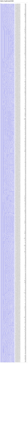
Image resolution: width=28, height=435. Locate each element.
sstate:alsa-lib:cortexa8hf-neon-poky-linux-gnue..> (7, 8)
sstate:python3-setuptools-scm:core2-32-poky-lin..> (7, 342)
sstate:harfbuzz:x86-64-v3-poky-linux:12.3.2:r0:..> (7, 117)
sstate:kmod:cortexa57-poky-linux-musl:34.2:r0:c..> (7, 128)
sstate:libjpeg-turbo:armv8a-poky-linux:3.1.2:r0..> (7, 198)
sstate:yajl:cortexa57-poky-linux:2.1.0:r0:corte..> (7, 431)
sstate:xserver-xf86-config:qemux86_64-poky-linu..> (7, 425)
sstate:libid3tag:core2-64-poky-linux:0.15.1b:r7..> (7, 192)
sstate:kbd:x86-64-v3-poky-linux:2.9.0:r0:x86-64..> (7, 126)
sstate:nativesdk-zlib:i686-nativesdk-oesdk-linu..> (7, 278)
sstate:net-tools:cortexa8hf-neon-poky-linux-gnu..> (7, 280)
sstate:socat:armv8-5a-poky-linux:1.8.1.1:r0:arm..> (7, 367)
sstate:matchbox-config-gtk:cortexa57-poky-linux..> (7, 245)
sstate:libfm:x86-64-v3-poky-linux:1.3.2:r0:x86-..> (7, 179)
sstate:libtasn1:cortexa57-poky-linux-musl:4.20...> (7, 220)
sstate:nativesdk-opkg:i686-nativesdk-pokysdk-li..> (7, 269)
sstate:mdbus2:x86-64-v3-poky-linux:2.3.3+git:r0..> (7, 250)
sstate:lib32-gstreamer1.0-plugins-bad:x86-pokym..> (7, 140)
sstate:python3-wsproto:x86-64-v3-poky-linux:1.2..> (7, 349)
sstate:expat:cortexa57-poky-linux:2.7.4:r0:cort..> (7, 83)
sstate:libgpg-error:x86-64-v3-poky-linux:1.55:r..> (7, 188)
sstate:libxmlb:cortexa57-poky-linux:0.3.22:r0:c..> (7, 230)
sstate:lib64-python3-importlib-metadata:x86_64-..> (7, 167)
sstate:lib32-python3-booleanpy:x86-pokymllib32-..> (7, 156)
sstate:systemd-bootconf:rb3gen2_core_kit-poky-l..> (7, 376)
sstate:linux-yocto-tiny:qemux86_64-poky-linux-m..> (7, 234)
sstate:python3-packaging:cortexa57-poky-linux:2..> (7, 326)
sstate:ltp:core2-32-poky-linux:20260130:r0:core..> (7, 240)
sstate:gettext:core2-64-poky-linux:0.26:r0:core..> (7, 93)
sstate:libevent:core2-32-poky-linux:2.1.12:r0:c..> (7, 178)
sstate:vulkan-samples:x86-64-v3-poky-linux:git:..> (7, 400)
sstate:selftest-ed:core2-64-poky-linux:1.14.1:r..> (7, 356)
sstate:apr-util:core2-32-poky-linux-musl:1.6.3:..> (7, 11)
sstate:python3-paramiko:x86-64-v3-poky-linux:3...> (7, 327)
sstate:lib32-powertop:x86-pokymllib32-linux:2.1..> (7, 155)
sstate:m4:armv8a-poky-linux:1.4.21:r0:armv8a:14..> (7, 241)
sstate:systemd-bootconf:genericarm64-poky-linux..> (7, 372)
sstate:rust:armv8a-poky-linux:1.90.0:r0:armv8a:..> (7, 355)
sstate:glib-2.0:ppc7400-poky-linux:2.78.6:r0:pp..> (7, 98)
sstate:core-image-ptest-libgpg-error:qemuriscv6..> (7, 45)
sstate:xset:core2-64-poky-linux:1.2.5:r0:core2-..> (7, 427)
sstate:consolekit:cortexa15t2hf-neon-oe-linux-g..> (7, 34)
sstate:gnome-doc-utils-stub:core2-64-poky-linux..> (7, 100)
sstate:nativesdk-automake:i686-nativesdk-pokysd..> (7, 259)
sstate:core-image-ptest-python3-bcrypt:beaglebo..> (7, 50)
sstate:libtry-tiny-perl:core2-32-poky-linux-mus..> (7, 222)
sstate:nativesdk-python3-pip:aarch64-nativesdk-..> (7, 273)
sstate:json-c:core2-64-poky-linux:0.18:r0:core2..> (7, 124)
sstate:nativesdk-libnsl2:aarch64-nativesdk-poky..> (7, 264)
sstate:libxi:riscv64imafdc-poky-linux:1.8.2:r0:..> (7, 226)
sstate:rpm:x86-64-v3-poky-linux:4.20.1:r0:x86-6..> (7, 354)
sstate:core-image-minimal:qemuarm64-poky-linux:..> (7, 36)
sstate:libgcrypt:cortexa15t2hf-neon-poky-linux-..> (7, 184)
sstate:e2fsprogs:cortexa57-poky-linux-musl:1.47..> (7, 79)
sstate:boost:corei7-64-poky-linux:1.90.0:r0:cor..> (7, 21)
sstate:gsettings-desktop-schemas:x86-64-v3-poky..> (7, 105)
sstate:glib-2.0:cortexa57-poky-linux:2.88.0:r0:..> (7, 97)
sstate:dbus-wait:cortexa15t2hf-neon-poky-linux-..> (7, 70)
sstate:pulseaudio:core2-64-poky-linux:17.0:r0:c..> (7, 300)
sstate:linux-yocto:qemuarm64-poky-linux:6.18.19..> (7, 237)
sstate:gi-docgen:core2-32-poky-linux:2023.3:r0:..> (7, 94)
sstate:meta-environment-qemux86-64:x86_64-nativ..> (7, 254)
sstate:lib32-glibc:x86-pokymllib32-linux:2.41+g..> (7, 139)
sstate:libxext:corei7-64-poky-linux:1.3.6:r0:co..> (7, 224)
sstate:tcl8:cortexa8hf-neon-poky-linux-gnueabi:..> (7, 386)
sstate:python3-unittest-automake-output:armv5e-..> (7, 347)
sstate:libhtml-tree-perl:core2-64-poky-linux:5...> (7, 190)
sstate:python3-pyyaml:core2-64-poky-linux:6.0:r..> (7, 340)
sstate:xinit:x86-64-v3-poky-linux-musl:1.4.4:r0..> (7, 412)
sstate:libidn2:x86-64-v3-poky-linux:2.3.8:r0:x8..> (7, 195)
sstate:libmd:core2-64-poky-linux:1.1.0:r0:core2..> (7, 200)
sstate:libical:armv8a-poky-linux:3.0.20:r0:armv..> (7, 191)
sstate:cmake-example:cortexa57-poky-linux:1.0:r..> (7, 31)
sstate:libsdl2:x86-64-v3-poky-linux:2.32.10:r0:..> (7, 214)
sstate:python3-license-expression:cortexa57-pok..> (7, 322)
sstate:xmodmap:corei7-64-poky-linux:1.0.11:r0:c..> (7, 420)
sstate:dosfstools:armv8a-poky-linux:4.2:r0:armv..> (7, 76)
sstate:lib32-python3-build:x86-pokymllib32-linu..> (7, 157)
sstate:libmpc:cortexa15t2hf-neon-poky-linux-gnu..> (7, 201)
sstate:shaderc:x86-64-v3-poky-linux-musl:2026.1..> (7, 359)
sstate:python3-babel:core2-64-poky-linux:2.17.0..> (7, 303)
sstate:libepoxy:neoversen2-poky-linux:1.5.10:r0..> (7, 177)
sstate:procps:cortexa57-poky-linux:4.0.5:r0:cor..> (7, 299)
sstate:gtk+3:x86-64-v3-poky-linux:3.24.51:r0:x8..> (7, 113)
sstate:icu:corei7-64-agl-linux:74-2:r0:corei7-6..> (7, 118)
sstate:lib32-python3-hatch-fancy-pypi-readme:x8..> (7, 158)
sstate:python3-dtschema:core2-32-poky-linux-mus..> (7, 310)
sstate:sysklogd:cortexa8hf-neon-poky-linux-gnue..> (7, 370)
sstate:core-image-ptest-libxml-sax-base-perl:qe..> (7, 46)
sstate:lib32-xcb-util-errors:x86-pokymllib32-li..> (7, 164)
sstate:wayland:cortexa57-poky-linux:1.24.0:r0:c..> (7, 401)
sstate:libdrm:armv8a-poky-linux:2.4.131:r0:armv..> (7, 175)
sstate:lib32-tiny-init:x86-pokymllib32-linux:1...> (7, 163)
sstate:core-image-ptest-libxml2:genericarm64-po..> (7, 47)
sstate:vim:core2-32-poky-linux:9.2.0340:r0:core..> (7, 395)
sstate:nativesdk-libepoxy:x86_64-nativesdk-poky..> (7, 262)
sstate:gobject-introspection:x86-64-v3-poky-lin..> (7, 103)
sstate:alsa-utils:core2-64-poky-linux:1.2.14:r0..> (7, 9)
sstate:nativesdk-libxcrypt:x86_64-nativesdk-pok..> (7, 265)
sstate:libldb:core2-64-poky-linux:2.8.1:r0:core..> (7, 199)
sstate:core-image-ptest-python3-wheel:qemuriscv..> (7, 61)
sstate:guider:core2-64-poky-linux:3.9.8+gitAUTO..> (7, 116)
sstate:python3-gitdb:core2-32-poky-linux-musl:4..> (7, 314)
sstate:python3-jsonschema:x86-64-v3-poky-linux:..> (7, 321)
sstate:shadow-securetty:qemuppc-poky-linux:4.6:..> (7, 361)
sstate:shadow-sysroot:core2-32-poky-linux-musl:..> (7, 362)
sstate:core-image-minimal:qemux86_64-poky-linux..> (7, 40)
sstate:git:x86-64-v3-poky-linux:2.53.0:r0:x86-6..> (7, 95)
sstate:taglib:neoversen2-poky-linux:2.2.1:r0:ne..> (7, 382)
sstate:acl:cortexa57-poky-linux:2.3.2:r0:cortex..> (7, 5)
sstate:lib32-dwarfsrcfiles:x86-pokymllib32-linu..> (7, 136)
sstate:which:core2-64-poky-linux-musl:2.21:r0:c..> (7, 405)
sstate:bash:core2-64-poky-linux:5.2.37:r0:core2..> (7, 17)
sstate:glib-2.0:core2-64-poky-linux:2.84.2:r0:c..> (7, 96)
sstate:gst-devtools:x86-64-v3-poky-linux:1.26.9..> (7, 106)
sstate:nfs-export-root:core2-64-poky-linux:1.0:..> (7, 281)
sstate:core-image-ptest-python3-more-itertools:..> (7, 57)
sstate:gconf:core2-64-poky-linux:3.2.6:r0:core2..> (7, 89)
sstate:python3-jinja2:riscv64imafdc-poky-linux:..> (7, 319)
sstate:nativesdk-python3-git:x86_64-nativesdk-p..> (7, 272)
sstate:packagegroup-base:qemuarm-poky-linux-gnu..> (7, 288)
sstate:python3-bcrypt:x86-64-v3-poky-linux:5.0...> (7, 304)
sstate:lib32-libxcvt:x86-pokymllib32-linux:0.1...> (7, 148)
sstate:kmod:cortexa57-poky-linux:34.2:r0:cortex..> (7, 129)
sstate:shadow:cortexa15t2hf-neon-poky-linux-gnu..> (7, 363)
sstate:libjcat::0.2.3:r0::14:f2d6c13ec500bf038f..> (7, 197)
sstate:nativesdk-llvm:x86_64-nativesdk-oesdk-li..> (7, 267)
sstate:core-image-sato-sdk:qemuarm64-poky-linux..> (7, 64)
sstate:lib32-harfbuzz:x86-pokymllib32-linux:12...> (7, 142)
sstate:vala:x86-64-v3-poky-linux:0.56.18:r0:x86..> (7, 393)
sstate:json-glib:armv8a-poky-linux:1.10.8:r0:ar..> (7, 125)
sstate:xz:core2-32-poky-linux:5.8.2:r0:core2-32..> (7, 430)
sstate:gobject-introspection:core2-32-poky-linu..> (7, 102)
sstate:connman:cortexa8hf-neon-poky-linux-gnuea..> (7, 33)
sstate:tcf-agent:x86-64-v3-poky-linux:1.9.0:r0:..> (7, 384)
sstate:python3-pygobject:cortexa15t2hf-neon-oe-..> (7, 335)
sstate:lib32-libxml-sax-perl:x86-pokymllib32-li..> (7, 150)
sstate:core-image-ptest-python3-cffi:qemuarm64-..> (7, 51)
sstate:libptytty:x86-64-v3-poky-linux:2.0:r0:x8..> (7, 211)
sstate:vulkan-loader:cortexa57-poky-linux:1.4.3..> (7, 398)
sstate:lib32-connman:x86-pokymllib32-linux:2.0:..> (7, 134)
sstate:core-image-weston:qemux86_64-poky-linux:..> (7, 68)
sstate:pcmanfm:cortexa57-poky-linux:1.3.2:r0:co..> (7, 290)
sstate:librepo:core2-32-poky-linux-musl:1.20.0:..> (7, 212)
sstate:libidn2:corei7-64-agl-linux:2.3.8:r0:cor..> (7, 194)
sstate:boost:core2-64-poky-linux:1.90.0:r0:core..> (7, 20)
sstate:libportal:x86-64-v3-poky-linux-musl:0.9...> (7, 208)
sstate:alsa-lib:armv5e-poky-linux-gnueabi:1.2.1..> (7, 7)
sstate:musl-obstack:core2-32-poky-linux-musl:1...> (7, 257)
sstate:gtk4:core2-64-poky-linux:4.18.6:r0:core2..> (7, 114)
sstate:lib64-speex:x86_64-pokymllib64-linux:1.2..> (7, 168)
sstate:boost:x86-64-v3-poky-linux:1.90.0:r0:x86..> (7, 23)
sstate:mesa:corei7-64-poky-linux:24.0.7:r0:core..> (7, 252)
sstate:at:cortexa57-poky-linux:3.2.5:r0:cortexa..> (7, 12)
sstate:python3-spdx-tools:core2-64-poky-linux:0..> (7, 344)
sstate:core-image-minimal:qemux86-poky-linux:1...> (7, 39)
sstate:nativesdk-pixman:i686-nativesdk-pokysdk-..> (7, 271)
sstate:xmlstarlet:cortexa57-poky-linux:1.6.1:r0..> (7, 417)
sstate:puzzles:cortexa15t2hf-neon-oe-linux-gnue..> (7, 301)
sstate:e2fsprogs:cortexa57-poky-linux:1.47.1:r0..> (7, 80)
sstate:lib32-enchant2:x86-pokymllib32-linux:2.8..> (7, 137)
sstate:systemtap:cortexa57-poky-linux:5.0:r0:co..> (7, 381)
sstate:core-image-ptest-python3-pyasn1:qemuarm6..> (7, 59)
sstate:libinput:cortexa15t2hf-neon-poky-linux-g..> (7, 196)
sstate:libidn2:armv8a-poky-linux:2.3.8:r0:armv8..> (7, 193)
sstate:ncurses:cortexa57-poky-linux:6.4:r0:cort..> (7, 279)
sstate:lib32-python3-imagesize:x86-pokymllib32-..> (7, 159)
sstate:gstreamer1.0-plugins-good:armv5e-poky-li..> (7, 111)
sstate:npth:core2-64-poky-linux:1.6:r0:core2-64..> (7, 282)
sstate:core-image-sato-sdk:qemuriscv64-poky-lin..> (7, 65)
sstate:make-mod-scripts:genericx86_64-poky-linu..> (7, 242)
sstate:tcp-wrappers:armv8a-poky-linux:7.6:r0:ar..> (7, 387)
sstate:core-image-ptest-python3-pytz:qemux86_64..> (7, 60)
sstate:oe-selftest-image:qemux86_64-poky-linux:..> (7, 283)
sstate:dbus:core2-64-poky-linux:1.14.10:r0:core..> (7, 71)
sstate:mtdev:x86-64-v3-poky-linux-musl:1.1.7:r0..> (7, 256)
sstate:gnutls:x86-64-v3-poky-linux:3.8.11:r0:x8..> (7, 101)
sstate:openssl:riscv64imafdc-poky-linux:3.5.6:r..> (7, 285)
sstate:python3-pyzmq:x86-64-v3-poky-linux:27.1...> (7, 341)
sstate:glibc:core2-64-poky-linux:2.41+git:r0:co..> (7, 99)
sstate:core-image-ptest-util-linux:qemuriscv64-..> (7, 62)
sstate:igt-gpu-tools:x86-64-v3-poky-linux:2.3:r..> (7, 119)
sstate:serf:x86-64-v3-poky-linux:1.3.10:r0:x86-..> (7, 357)
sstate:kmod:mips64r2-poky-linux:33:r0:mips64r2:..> (7, 130)
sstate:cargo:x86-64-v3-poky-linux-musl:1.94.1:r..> (7, 28)
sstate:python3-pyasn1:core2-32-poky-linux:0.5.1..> (7, 331)
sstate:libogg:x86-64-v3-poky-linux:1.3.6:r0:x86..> (7, 205)
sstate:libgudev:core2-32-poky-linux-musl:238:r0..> (7, 189)
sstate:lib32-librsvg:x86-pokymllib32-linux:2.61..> (7, 147)
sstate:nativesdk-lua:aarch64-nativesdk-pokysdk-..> (7, 268)
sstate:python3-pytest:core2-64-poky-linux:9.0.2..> (7, 339)
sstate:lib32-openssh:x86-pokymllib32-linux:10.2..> (7, 152)
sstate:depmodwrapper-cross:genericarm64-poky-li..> (7, 74)
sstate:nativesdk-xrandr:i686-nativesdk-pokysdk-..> (7, 277)
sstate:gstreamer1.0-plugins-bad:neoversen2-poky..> (7, 109)
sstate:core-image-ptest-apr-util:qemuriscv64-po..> (7, 41)
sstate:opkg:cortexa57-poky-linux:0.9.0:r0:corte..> (7, 286)
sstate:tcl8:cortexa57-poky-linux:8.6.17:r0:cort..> (7, 385)
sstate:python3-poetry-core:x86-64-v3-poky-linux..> (7, 330)
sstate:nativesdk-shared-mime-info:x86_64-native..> (7, 275)
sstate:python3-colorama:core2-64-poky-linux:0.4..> (7, 307)
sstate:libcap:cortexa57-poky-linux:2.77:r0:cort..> (7, 171)
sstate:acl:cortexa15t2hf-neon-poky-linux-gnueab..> (7, 4)
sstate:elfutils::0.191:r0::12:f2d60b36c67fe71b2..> (7, 81)
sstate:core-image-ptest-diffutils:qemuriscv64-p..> (7, 42)
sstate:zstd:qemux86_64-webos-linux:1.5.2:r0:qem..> (7, 433)
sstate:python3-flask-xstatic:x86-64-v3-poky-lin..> (7, 311)
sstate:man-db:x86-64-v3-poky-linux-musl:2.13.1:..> (7, 243)
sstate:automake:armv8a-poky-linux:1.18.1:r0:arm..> (7, 13)
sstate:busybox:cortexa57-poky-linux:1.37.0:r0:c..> (7, 25)
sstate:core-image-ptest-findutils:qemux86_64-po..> (7, 44)
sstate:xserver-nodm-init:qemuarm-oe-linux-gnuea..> (7, 424)
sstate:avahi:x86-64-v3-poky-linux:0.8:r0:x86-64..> (7, 15)
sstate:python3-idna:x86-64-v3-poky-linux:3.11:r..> (7, 316)
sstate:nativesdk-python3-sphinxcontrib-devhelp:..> (7, 274)
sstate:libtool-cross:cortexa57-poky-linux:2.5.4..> (7, 221)
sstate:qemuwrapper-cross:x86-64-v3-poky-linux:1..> (7, 353)
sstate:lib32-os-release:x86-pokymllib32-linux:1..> (7, 153)
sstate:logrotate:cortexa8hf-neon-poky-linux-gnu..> (7, 239)
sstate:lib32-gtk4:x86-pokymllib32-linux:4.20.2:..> (7, 141)
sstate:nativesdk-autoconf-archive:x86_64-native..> (7, 258)
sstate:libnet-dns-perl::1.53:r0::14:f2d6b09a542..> (7, 204)
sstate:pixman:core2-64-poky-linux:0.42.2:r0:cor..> (7, 295)
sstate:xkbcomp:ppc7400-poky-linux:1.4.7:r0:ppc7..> (7, 415)
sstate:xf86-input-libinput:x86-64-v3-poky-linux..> (7, 410)
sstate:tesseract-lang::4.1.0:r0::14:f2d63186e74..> (7, 388)
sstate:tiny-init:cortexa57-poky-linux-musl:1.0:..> (7, 389)
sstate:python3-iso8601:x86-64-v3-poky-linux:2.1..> (7, 318)
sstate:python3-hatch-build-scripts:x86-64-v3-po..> (7, 315)
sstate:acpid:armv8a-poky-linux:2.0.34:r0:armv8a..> (7, 6)
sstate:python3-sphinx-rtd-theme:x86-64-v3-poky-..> (7, 345)
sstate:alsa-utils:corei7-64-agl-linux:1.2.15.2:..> (7, 10)
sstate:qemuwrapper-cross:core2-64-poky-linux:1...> (7, 352)
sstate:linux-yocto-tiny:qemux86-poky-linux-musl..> (7, 233)
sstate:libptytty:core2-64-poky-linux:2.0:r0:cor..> (7, 209)
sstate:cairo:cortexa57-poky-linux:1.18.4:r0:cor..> (7, 27)
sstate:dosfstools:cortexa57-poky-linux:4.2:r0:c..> (7, 77)
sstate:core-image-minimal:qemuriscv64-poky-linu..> (7, 38)
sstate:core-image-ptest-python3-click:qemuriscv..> (7, 52)
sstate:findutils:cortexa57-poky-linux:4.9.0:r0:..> (7, 85)
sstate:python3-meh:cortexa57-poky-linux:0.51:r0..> (7, 325)
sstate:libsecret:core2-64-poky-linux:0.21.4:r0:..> (7, 216)
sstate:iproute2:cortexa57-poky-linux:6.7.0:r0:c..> (7, 120)
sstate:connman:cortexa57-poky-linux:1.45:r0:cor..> (7, 32)
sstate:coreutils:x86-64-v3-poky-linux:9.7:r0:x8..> (7, 69)
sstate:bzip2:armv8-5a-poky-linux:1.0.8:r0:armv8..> (7, 26)
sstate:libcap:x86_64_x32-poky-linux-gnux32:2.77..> (7, 172)
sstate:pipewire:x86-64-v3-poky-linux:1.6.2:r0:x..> (7, 294)
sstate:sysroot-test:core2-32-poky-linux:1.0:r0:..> (7, 371)
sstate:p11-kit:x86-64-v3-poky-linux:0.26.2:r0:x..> (7, 287)
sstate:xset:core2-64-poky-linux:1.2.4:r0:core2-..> (7, 426)
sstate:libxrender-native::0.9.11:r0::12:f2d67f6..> (7, 231)
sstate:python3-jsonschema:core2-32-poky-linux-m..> (7, 320)
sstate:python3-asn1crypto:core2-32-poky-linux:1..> (7, 302)
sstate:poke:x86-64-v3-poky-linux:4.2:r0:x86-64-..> (7, 298)
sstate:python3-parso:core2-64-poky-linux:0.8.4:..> (7, 328)
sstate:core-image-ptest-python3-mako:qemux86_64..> (7, 56)
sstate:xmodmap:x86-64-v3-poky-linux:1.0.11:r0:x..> (7, 421)
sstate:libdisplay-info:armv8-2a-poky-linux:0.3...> (7, 174)
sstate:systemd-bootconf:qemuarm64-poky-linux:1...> (7, 375)
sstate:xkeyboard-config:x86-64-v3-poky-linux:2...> (7, 416)
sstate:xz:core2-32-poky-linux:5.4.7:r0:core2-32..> (7, 429)
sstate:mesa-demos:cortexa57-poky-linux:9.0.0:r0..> (7, 251)
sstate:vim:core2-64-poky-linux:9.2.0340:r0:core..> (7, 396)
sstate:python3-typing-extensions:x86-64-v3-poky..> (7, 346)
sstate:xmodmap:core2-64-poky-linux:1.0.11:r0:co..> (7, 418)
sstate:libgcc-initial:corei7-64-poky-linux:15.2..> (7, 182)
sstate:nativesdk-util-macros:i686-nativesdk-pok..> (7, 276)
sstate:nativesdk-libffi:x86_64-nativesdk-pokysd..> (7, 263)
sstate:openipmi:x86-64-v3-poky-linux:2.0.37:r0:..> (7, 284)
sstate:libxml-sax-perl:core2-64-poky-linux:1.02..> (7, 228)
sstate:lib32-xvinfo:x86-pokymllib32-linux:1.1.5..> (7, 166)
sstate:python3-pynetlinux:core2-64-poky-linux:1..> (7, 337)
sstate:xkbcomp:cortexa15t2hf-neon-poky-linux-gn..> (7, 414)
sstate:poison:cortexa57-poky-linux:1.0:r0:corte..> (7, 297)
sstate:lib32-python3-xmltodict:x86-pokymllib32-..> (7, 161)
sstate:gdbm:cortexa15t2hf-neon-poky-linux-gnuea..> (7, 91)
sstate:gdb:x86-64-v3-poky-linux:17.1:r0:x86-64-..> (7, 90)
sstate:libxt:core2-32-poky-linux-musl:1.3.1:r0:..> (7, 232)
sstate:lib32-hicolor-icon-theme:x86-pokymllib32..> (7, 143)
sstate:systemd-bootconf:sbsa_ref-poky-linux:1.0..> (7, 378)
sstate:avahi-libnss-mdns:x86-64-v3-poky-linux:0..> (7, 14)
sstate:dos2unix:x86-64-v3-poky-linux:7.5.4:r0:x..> (7, 75)
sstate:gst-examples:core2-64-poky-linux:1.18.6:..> (7, 108)
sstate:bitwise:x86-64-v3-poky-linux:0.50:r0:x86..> (7, 19)
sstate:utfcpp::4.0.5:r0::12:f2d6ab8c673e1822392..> (7, 390)
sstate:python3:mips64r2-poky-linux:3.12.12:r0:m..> (7, 350)
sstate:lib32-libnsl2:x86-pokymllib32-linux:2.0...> (7, 145)
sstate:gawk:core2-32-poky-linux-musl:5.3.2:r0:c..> (7, 87)
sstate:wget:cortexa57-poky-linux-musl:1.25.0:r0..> (7, 402)
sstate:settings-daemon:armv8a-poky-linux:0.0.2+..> (7, 358)
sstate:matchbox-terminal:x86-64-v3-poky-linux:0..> (7, 248)
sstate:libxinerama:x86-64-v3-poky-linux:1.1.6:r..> (7, 227)
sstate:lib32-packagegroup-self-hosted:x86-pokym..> (7, 154)
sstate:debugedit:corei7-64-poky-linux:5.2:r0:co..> (7, 73)
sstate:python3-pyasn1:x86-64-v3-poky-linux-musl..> (7, 332)
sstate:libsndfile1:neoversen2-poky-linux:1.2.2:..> (7, 217)
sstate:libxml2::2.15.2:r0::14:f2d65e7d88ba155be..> (7, 229)
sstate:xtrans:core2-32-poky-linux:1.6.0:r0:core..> (7, 428)
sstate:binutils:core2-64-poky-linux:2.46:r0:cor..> (7, 18)
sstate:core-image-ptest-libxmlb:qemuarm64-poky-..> (7, 48)
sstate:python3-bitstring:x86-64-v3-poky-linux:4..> (7, 305)
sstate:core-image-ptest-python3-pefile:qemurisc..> (7, 58)
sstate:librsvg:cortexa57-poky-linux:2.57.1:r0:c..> (7, 213)
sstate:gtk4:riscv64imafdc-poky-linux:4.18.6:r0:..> (7, 115)
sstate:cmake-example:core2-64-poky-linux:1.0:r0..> (7, 30)
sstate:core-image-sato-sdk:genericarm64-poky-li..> (7, 63)
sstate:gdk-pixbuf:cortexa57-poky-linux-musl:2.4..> (7, 92)
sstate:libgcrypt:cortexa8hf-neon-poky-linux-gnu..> (7, 186)
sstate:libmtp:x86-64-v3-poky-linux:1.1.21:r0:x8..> (7, 203)
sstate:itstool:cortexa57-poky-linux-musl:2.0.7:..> (7, 122)
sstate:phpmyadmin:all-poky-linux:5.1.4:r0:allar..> (7, 291)
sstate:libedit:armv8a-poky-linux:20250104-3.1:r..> (7, 176)
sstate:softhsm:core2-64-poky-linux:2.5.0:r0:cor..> (7, 368)
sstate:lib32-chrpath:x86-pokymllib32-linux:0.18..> (7, 132)
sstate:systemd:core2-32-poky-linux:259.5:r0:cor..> (7, 380)
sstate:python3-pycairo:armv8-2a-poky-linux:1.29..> (7, 333)
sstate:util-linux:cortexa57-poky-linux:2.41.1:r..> (7, 391)
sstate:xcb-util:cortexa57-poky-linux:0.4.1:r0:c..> (7, 409)
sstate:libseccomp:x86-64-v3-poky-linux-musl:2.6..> (7, 215)
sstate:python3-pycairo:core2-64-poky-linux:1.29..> (7, 334)
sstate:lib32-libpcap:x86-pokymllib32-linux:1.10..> (7, 146)
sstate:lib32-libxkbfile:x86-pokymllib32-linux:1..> (7, 149)
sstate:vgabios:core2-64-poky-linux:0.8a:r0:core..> (7, 394)
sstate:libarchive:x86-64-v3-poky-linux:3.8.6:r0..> (7, 169)
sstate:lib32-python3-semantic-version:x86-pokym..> (7, 160)
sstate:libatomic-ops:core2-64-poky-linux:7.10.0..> (7, 170)
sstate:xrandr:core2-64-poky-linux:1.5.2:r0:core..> (7, 423)
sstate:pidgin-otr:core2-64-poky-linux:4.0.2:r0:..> (7, 293)
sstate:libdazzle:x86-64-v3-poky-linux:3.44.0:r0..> (7, 173)
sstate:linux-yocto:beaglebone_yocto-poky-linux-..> (7, 235)
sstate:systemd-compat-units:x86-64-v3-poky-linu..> (7, 379)
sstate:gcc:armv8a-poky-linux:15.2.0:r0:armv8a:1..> (7, 88)
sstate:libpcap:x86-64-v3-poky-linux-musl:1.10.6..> (7, 207)
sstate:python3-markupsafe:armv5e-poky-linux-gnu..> (7, 324)
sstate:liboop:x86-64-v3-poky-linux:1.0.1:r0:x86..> (7, 206)
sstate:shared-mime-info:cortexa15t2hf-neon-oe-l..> (7, 364)
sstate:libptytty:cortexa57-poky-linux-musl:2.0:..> (7, 210)
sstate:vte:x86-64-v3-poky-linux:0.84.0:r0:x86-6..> (7, 397)
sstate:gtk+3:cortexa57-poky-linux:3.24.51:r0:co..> (7, 112)
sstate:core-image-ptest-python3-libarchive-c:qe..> (7, 53)
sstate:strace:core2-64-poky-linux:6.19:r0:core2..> (7, 369)
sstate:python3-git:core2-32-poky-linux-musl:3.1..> (7, 312)
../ (0, 3)
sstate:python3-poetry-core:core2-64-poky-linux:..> (7, 329)
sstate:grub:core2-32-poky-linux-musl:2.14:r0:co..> (7, 104)
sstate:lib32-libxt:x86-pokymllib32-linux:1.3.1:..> (7, 151)
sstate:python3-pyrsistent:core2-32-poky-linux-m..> (7, 338)
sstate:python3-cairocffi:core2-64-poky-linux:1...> (7, 306)
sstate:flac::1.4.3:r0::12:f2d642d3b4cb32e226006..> (7, 86)
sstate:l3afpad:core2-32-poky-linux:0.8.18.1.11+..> (7, 131)
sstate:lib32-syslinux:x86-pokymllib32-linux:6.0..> (7, 162)
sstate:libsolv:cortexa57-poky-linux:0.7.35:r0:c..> (7, 218)
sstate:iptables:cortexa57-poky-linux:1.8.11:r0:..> (7, 121)
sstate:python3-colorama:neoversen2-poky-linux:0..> (7, 308)
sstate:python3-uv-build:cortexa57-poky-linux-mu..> (7, 348)
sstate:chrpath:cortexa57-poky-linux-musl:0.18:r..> (7, 29)
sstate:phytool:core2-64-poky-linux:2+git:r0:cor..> (7, 292)
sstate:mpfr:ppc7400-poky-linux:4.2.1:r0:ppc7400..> (7, 255)
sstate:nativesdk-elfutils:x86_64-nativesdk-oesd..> (7, 260)
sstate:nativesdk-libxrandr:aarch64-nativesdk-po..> (7, 266)
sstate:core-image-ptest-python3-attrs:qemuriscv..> (7, 49)
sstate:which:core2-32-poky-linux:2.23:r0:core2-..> (7, 403)
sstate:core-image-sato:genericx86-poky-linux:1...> (7, 66)
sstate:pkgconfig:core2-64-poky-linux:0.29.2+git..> (7, 296)
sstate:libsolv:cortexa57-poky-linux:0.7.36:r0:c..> (7, 219)
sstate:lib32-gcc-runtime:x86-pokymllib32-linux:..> (7, 138)
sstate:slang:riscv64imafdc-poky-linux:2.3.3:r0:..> (7, 365)
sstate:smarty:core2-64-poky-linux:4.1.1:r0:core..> (7, 366)
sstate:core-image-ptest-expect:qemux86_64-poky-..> (7, 43)
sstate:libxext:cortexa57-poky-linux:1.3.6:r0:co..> (7, 225)
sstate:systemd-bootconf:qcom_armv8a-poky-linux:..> (7, 374)
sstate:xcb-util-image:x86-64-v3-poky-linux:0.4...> (7, 408)
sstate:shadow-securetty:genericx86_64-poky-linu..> (7, 360)
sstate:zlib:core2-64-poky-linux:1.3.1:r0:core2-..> (7, 432)
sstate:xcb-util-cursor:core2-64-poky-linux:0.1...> (7, 406)
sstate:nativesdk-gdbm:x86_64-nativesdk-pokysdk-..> (7, 261)
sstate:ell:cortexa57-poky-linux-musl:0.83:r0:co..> (7, 82)
